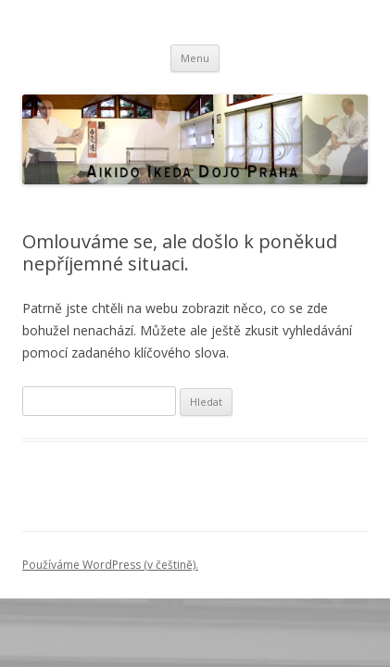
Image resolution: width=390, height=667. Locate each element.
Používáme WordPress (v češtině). (110, 565)
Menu (195, 58)
